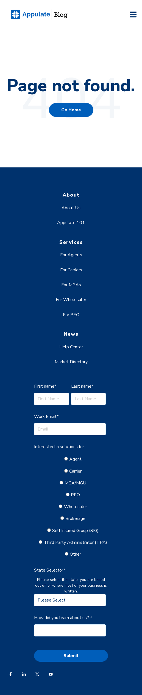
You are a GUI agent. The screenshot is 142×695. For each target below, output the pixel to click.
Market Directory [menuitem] (71, 362)
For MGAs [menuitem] (71, 285)
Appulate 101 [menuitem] (71, 223)
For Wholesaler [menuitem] (71, 300)
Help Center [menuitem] (71, 347)
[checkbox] (69, 507)
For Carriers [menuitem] (71, 270)
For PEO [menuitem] (71, 315)
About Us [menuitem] (71, 208)
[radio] (73, 459)
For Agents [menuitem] (71, 255)
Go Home (71, 110)
